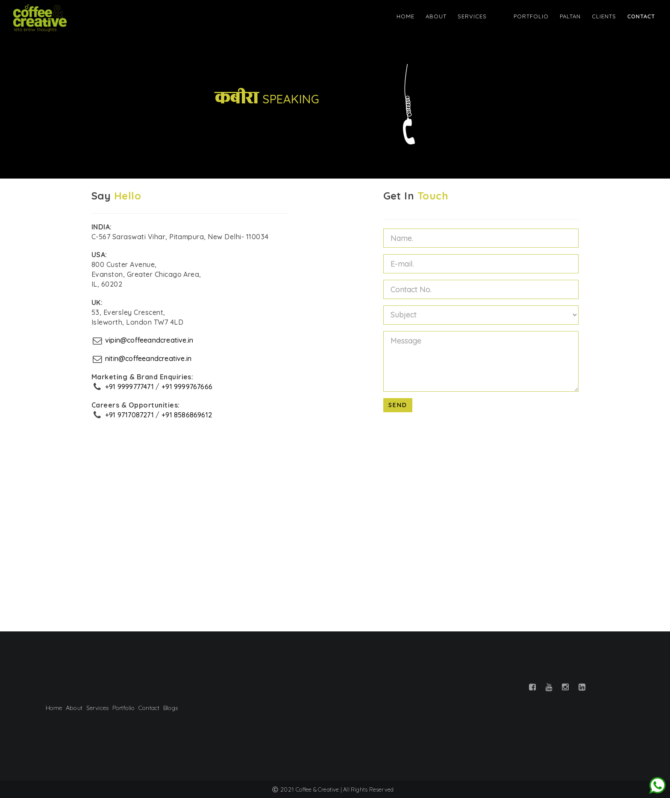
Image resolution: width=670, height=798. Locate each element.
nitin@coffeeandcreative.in (149, 358)
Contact (641, 16)
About (451, 16)
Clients (603, 16)
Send (397, 405)
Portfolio (530, 16)
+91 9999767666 (189, 386)
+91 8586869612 (189, 415)
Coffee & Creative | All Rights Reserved (345, 789)
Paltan (569, 16)
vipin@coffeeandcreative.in (150, 340)
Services (487, 16)
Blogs (172, 708)
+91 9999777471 (130, 386)
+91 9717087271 (130, 415)
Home (421, 16)
